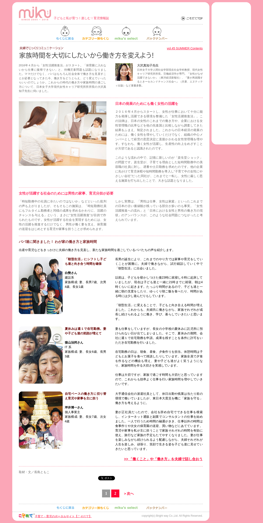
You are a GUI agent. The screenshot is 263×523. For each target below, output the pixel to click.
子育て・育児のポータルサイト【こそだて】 (63, 516)
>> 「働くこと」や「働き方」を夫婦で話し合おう (163, 459)
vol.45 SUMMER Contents (185, 48)
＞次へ (128, 493)
